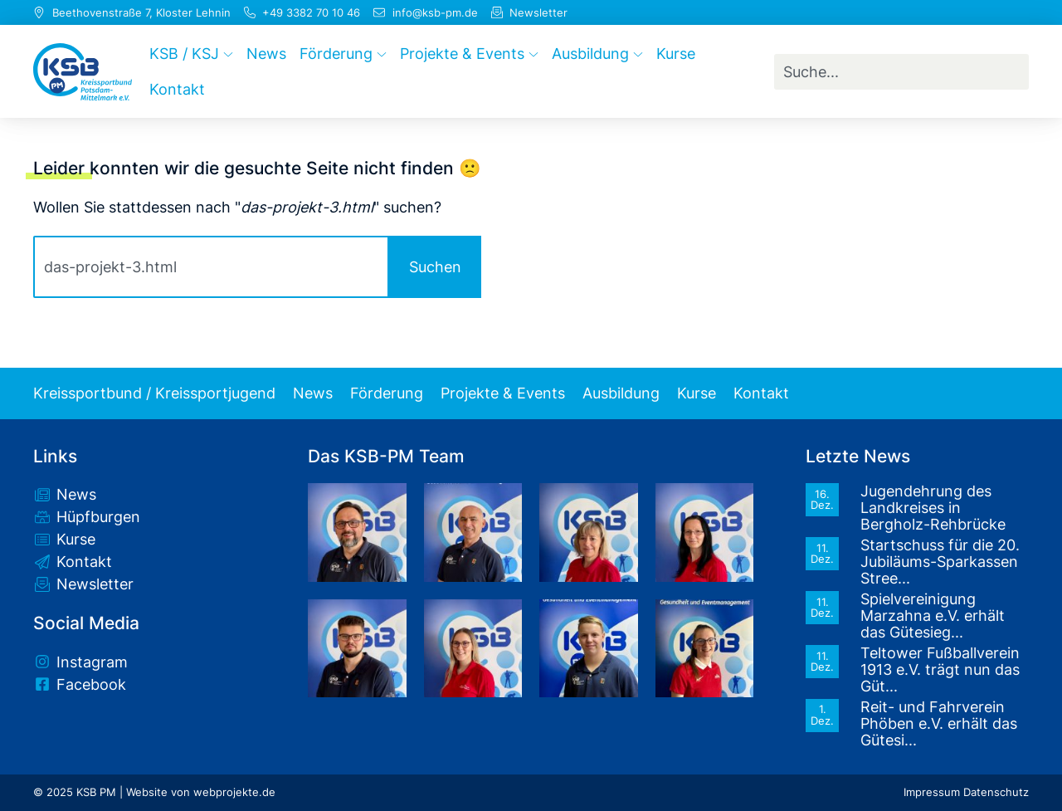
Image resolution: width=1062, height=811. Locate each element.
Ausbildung (621, 393)
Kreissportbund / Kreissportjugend (154, 393)
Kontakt (761, 393)
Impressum (932, 792)
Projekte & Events (503, 393)
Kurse (696, 393)
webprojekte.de (234, 792)
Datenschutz (996, 792)
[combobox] (901, 72)
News (313, 393)
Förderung (386, 393)
